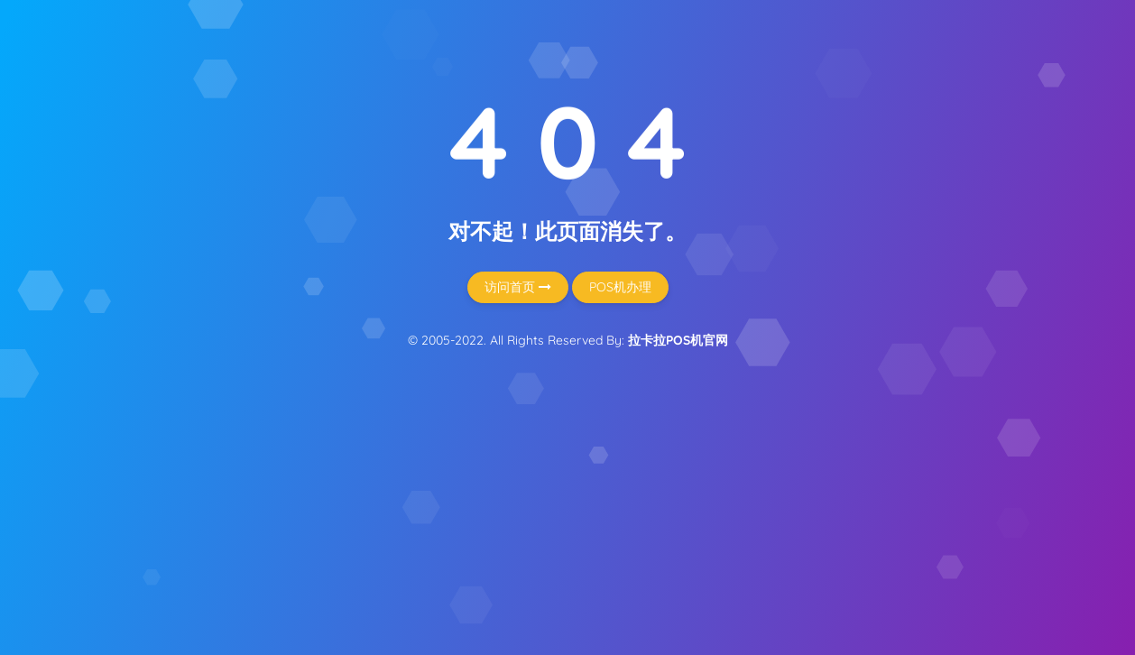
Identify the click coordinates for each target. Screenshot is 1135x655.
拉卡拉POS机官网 (678, 340)
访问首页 (517, 287)
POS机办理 (620, 287)
